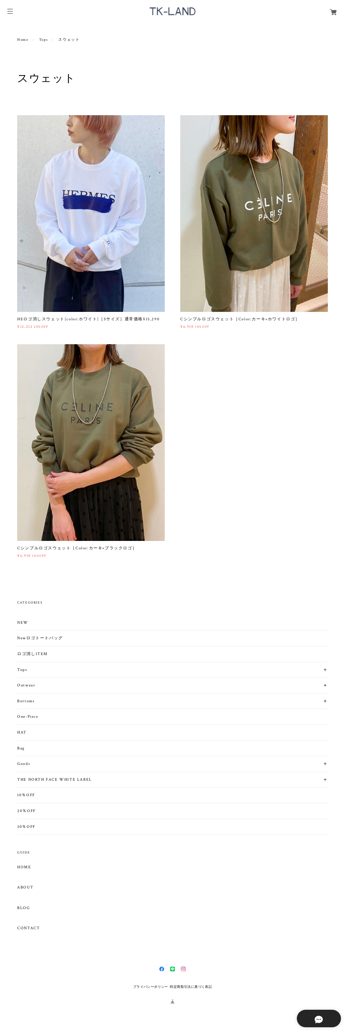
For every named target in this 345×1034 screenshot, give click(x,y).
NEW (22, 622)
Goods (23, 763)
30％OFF (26, 826)
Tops (43, 39)
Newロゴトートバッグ (40, 638)
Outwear (26, 685)
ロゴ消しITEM (32, 653)
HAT (22, 732)
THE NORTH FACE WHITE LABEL (54, 779)
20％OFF (26, 810)
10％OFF (26, 795)
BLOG (23, 908)
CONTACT (28, 928)
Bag (21, 748)
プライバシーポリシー (150, 987)
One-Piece (27, 716)
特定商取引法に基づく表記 (191, 987)
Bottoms (25, 701)
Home (22, 39)
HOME (24, 867)
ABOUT (25, 887)
